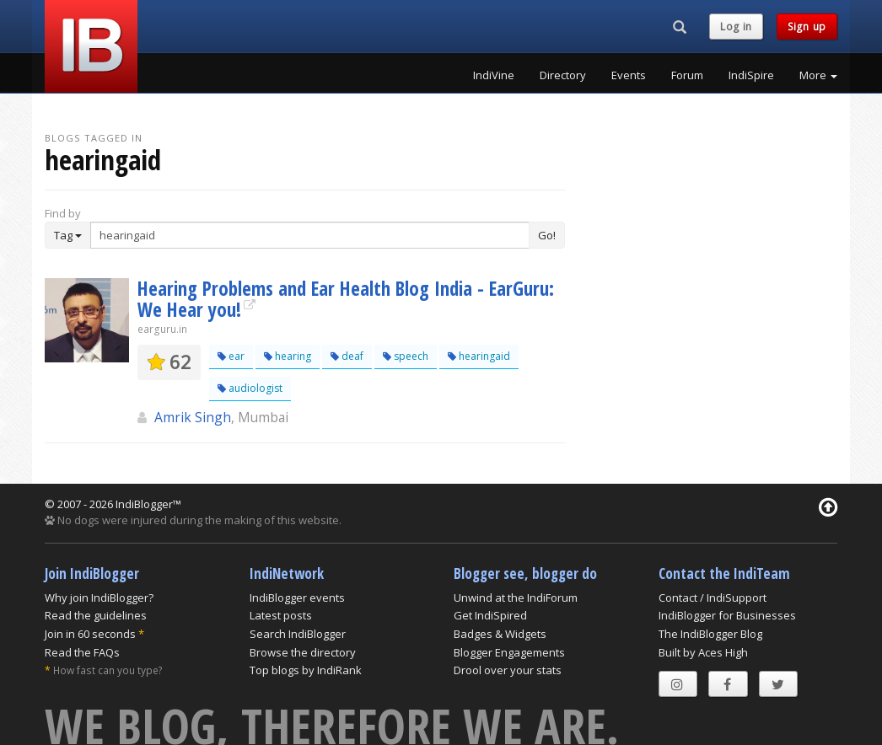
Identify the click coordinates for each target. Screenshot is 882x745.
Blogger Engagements (509, 652)
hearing (287, 356)
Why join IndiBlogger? (99, 597)
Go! (547, 235)
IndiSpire (751, 75)
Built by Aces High (703, 652)
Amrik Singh (192, 417)
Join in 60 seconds (90, 633)
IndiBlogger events (297, 597)
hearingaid (479, 356)
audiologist (250, 388)
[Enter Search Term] (310, 235)
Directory (563, 75)
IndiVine (493, 75)
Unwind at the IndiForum (516, 597)
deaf (347, 356)
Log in (736, 26)
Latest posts (281, 615)
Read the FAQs (82, 652)
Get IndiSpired (490, 615)
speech (405, 356)
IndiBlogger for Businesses (727, 615)
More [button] (818, 75)
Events (628, 75)
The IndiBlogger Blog (710, 633)
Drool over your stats (508, 670)
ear (231, 356)
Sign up (807, 26)
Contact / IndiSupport (712, 597)
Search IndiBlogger (298, 633)
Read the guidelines (96, 615)
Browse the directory (303, 652)
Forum (687, 75)
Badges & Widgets (500, 633)
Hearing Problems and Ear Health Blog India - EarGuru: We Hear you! (345, 299)
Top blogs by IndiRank (306, 670)
